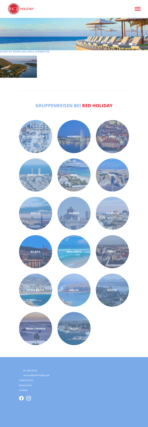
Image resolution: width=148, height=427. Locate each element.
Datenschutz (26, 380)
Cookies (23, 390)
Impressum (25, 385)
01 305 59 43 (30, 370)
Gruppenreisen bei (74, 105)
